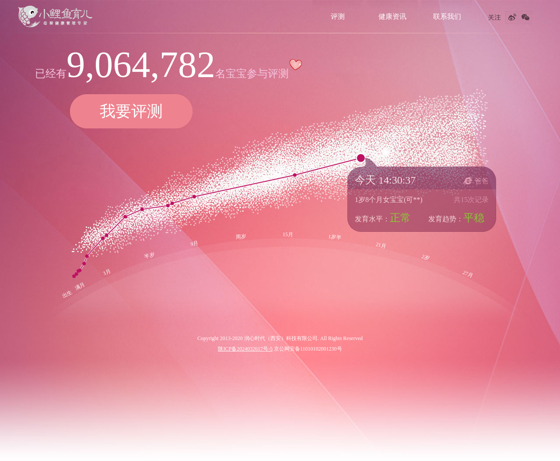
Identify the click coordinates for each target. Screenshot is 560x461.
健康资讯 (392, 16)
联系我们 (447, 16)
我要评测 (131, 111)
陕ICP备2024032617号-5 (245, 349)
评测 (338, 16)
